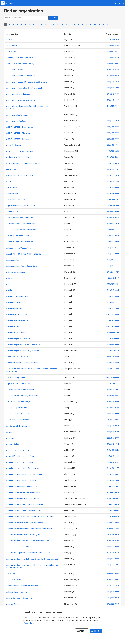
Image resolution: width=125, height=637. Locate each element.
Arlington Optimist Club (16, 407)
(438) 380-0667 (113, 573)
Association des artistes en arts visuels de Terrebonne (29, 516)
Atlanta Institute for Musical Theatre (22, 585)
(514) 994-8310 (113, 163)
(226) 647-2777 (113, 438)
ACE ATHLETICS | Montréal (18, 133)
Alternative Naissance (15, 272)
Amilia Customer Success (17, 314)
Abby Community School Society (20, 63)
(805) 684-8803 (113, 193)
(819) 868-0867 (113, 75)
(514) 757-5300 (113, 106)
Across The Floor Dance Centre (19, 151)
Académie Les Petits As (16, 121)
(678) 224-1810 (113, 585)
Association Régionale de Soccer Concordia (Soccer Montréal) (32, 559)
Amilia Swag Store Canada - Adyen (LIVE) (23, 344)
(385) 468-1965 (113, 145)
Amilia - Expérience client (17, 296)
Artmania (10, 432)
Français (121, 3)
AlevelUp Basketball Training (19, 235)
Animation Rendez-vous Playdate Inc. (22, 362)
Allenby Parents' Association (18, 248)
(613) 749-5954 (113, 444)
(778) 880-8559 (113, 57)
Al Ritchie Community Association (20, 223)
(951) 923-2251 (113, 284)
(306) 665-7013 (113, 598)
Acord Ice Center (13, 145)
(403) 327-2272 (113, 254)
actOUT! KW (11, 169)
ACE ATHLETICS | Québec (17, 139)
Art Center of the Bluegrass (18, 426)
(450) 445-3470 (113, 492)
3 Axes (9, 39)
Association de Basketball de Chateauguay (24, 474)
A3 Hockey (11, 51)
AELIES (9, 181)
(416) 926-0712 (113, 217)
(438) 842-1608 (113, 480)
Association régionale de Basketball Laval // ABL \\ (28, 553)
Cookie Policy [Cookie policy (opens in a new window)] (29, 623)
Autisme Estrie (12, 604)
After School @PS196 (15, 199)
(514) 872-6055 (113, 522)
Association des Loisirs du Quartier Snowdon (25, 522)
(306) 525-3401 (113, 389)
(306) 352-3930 (113, 223)
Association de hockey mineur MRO (21, 486)
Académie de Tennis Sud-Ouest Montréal (24, 88)
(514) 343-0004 (113, 290)
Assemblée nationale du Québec (20, 456)
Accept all (95, 630)
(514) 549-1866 (113, 308)
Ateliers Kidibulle (13, 580)
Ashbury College (13, 444)
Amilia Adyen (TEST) (15, 302)
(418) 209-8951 (113, 498)
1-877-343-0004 (112, 314)
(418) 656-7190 (113, 181)
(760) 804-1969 (113, 205)
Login (115, 3)
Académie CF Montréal (16, 70)
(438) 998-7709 (113, 332)
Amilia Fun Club (13, 326)
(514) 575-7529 (113, 362)
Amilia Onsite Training (16, 332)
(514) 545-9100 (113, 94)
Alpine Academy (13, 260)
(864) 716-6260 (113, 356)
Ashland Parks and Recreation (19, 450)
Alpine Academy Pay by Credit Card (21, 266)
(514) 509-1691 (113, 486)
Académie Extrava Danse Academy (21, 100)
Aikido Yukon (12, 211)
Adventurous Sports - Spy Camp (20, 175)
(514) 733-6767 (113, 121)
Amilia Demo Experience (17, 320)
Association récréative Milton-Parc (21, 547)
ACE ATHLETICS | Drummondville (21, 127)
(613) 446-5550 (113, 100)
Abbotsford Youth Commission (19, 57)
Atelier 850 (11, 573)
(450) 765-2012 (113, 534)
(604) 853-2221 (113, 63)
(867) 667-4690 (113, 211)
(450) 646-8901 (113, 462)
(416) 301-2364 (113, 235)
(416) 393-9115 (113, 248)
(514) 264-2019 (113, 39)
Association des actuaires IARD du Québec (24, 510)
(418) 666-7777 (113, 302)
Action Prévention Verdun (17, 157)
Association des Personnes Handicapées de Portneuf (29, 528)
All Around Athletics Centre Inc (19, 241)
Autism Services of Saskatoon (19, 598)
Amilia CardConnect (14, 308)
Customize (82, 630)
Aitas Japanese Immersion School (20, 217)
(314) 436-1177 (113, 468)
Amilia (9, 290)
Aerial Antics (11, 187)
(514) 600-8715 (113, 350)
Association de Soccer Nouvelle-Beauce (23, 498)
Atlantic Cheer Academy (16, 592)
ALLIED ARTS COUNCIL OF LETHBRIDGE (23, 254)
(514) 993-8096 (113, 580)
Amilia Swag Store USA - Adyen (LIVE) (22, 350)
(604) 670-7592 (113, 432)
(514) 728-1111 (113, 383)
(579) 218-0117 (113, 553)
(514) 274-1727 (113, 272)
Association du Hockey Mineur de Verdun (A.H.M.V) (28, 540)
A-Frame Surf (12, 193)
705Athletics (11, 45)
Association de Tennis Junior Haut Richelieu (24, 504)
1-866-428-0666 (112, 377)
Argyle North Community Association (22, 395)
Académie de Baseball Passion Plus (21, 75)
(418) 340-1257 (113, 528)
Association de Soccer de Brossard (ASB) (23, 492)
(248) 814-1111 (113, 260)
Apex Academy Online (15, 377)
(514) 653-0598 (113, 510)
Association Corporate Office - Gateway (23, 468)
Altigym (9, 278)
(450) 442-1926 (113, 565)
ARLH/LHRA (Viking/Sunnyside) (19, 401)
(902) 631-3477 (113, 592)
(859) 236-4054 (113, 426)
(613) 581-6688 (113, 187)
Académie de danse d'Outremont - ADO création (27, 82)
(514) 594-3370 (113, 516)
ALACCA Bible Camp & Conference (21, 229)
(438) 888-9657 (113, 474)
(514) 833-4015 (113, 504)
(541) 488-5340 (113, 450)
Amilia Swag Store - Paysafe (18, 338)
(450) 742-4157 (113, 278)
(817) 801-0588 (113, 407)
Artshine (10, 438)
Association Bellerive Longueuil (19, 462)
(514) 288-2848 (113, 414)
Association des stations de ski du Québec (24, 534)
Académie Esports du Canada (18, 94)
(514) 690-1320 (113, 88)
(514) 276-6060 (113, 82)
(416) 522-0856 (113, 151)
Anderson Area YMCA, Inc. (17, 356)
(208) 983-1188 (113, 229)
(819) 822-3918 (113, 604)
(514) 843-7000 (113, 547)
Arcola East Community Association (21, 389)
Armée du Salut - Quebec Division (20, 414)
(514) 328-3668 (113, 70)
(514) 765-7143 (113, 540)
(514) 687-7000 (113, 559)
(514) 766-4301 (113, 157)
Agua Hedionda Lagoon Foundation (21, 205)
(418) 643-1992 (113, 456)
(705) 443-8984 (113, 241)
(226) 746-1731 (113, 169)
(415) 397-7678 (113, 175)
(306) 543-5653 (113, 395)
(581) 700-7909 (113, 127)
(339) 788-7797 (113, 199)
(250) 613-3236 (113, 420)
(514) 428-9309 (113, 401)
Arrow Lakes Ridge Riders (17, 420)
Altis (8, 284)
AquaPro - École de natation (18, 383)
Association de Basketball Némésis (21, 480)
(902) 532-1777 (113, 368)
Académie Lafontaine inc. (17, 115)
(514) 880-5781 (113, 51)
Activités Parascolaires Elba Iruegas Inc (23, 163)
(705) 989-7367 (113, 45)
